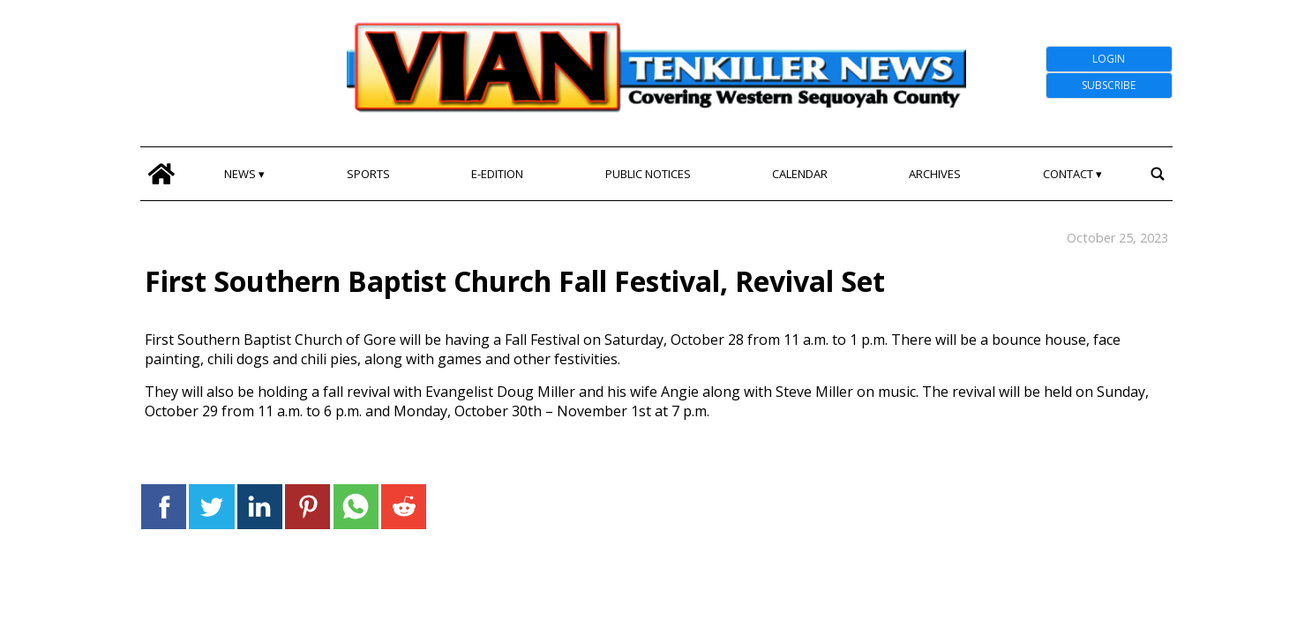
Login (1108, 58)
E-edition (497, 174)
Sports (368, 174)
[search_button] (1158, 173)
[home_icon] (162, 173)
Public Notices (648, 174)
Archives (935, 174)
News (240, 174)
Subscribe (1109, 85)
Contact (1068, 174)
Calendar (800, 174)
